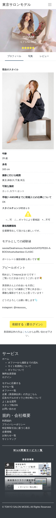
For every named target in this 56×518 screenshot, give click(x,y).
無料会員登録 (9, 373)
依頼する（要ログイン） (28, 324)
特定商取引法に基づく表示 (16, 428)
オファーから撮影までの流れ (23, 362)
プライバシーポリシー (13, 424)
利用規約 (6, 420)
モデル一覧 (8, 387)
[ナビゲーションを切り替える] (50, 4)
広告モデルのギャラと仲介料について (22, 398)
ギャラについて (16, 370)
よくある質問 (9, 401)
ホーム (5, 359)
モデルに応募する (11, 383)
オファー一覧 (9, 390)
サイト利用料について (19, 366)
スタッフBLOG (10, 405)
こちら (25, 332)
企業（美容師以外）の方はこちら (19, 394)
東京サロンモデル (16, 4)
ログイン (6, 377)
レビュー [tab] (44, 56)
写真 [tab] (30, 56)
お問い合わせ (9, 409)
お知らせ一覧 (9, 435)
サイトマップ (9, 439)
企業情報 (6, 432)
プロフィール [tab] (14, 56)
